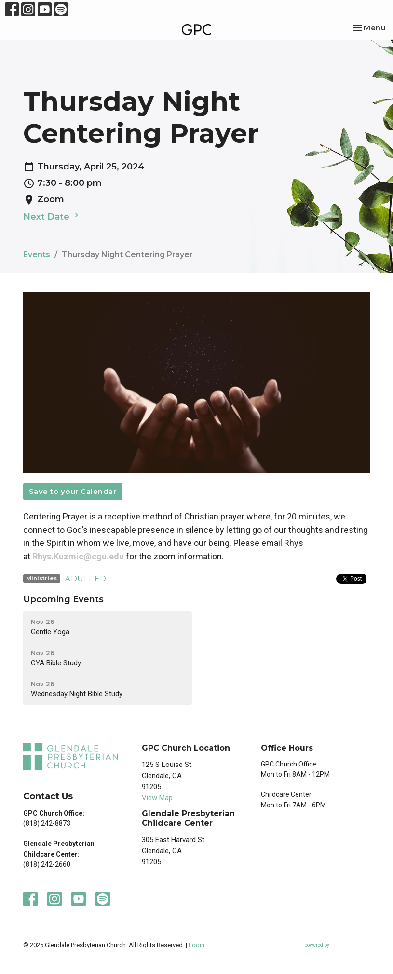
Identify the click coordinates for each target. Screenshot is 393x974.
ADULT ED (85, 578)
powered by (337, 944)
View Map (157, 797)
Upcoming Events (63, 599)
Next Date (52, 216)
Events (36, 254)
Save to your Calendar (73, 491)
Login (196, 944)
